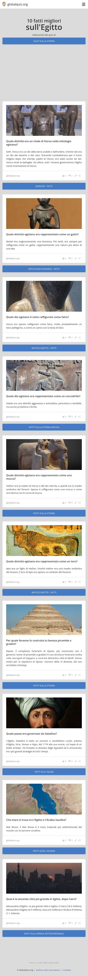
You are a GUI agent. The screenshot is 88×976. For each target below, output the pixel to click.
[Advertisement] (44, 75)
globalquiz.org (17, 4)
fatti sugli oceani (44, 850)
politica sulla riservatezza (48, 970)
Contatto (67, 970)
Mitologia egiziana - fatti (44, 268)
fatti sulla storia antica (44, 427)
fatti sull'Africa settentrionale (44, 933)
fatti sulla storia (44, 513)
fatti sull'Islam (43, 771)
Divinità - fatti (44, 186)
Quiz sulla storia (44, 40)
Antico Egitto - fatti (44, 348)
